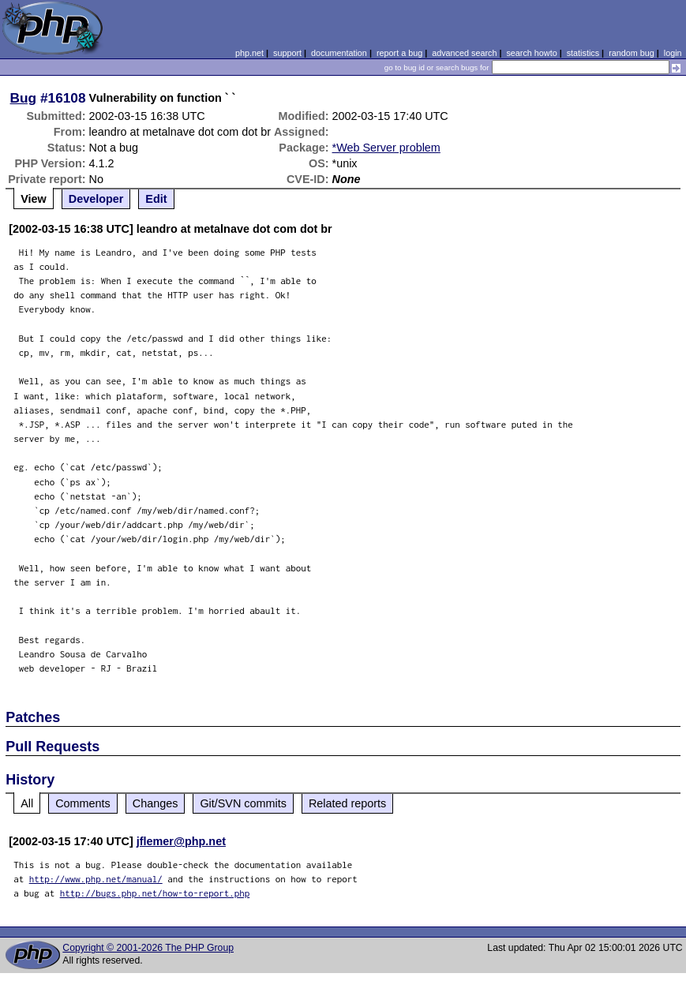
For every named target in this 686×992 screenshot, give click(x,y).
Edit (156, 199)
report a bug (399, 53)
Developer (96, 199)
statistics (583, 53)
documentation (339, 53)
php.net (249, 53)
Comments (83, 803)
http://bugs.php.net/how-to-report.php (155, 893)
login (673, 53)
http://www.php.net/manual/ (96, 879)
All (27, 803)
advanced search (464, 53)
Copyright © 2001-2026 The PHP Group (148, 947)
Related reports (347, 803)
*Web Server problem (386, 147)
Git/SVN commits (243, 803)
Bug (23, 98)
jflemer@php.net (181, 841)
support (287, 53)
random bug (631, 53)
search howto (531, 53)
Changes (155, 803)
